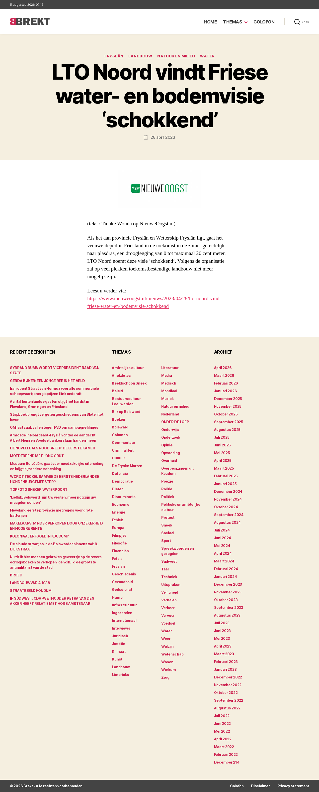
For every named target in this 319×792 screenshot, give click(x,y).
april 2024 (223, 553)
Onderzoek (170, 437)
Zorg (165, 677)
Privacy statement (293, 786)
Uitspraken (170, 584)
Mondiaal (169, 391)
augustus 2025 (227, 429)
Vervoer (168, 615)
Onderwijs (170, 429)
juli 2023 (222, 623)
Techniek (169, 577)
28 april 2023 (163, 137)
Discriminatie (124, 497)
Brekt (28, 786)
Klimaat (118, 651)
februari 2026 (226, 383)
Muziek (167, 398)
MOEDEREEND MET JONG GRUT (37, 456)
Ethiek (117, 520)
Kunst (117, 659)
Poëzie (167, 481)
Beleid (117, 391)
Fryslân (113, 56)
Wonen (167, 662)
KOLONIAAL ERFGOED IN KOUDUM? (39, 536)
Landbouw (140, 56)
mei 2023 (222, 638)
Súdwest (169, 561)
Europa (118, 528)
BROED (16, 575)
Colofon (264, 21)
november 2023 (228, 592)
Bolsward (120, 427)
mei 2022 (222, 731)
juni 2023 (222, 631)
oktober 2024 (226, 507)
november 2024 (228, 499)
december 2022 (228, 677)
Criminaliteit (123, 450)
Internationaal (124, 620)
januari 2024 (225, 576)
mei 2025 (222, 453)
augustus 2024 (227, 522)
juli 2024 (222, 530)
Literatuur (169, 368)
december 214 (226, 762)
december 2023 (228, 584)
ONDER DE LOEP (175, 422)
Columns (120, 435)
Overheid (169, 460)
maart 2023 (224, 654)
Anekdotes (121, 375)
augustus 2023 (227, 615)
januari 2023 (225, 669)
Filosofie (119, 543)
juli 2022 (222, 716)
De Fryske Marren (127, 466)
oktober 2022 (226, 692)
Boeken (118, 419)
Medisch (168, 383)
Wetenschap (172, 654)
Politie (166, 489)
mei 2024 (222, 545)
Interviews (121, 628)
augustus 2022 (227, 708)
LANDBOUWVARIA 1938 (30, 583)
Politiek (167, 497)
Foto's (117, 558)
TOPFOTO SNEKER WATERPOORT (38, 489)
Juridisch (120, 636)
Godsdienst (122, 589)
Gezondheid (122, 582)
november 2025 (228, 406)
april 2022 (223, 739)
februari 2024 (226, 569)
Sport (166, 540)
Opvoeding (170, 453)
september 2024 (228, 515)
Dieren (117, 489)
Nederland (170, 414)
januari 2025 (225, 484)
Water (207, 56)
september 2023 (228, 607)
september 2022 (228, 700)
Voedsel (168, 623)
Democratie (122, 481)
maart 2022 (224, 747)
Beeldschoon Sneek (129, 383)
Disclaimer (260, 786)
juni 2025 (222, 445)
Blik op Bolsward (126, 411)
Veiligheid (169, 592)
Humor (118, 597)
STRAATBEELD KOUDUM (31, 590)
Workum (168, 669)
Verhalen (169, 600)
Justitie (118, 644)
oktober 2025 (226, 414)
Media (166, 375)
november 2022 (228, 685)
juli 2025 (222, 437)
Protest (167, 517)
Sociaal (167, 533)
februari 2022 (226, 754)
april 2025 (223, 460)
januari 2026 (225, 391)
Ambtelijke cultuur (128, 368)
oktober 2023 (226, 600)
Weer (165, 639)
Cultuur (118, 458)
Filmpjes (119, 535)
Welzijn (167, 646)
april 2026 (223, 368)
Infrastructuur (124, 605)
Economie (120, 504)
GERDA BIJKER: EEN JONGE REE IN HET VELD (47, 381)
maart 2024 (224, 561)
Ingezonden (122, 613)
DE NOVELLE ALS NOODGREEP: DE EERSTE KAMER (52, 448)
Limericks (120, 674)
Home (210, 21)
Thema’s (232, 21)
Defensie (120, 473)
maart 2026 (224, 375)
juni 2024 (222, 538)
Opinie (166, 445)
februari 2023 (226, 662)
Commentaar (123, 442)
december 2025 (228, 398)
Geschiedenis (124, 574)
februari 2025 (226, 476)
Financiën (120, 551)
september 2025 (228, 422)
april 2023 (223, 646)
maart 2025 (224, 468)
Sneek (166, 525)
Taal (165, 569)
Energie (118, 512)
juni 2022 (222, 723)
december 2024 (228, 491)
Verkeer (168, 608)
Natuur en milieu (176, 56)
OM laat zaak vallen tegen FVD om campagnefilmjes (54, 427)
